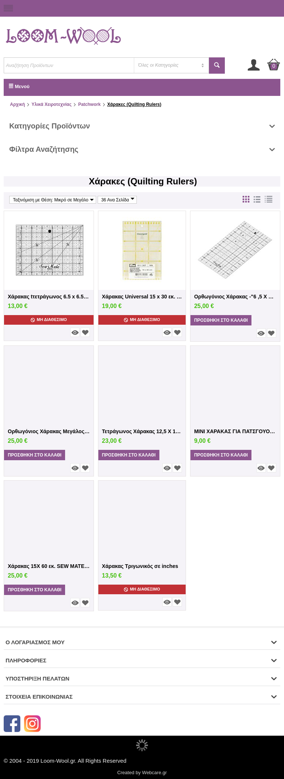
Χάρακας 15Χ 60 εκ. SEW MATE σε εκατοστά (49, 566)
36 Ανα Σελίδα (118, 200)
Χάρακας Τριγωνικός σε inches (140, 566)
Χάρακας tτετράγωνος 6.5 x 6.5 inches (49, 297)
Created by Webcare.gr (142, 772)
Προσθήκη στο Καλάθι (221, 320)
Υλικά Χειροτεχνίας (51, 104)
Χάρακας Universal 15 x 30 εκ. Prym (142, 297)
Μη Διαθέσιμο (49, 319)
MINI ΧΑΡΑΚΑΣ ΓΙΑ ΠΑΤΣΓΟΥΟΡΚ (235, 431)
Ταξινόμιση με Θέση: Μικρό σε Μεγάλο (53, 200)
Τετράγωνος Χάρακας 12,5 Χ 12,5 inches (142, 431)
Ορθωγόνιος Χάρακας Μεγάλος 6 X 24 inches (49, 431)
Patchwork (89, 104)
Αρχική (17, 104)
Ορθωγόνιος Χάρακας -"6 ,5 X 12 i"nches (235, 297)
